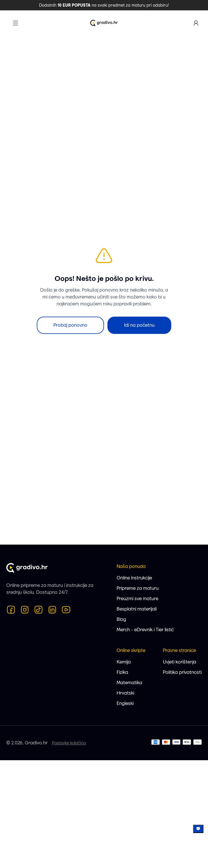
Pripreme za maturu (138, 588)
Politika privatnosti (182, 672)
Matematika (129, 683)
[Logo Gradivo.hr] (104, 23)
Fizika (122, 672)
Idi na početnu (139, 325)
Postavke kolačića (69, 743)
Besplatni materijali (137, 609)
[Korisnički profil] (196, 23)
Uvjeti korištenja (179, 662)
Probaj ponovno (70, 325)
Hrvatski (125, 693)
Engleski (125, 703)
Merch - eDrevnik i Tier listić (145, 630)
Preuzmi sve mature (137, 599)
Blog (121, 619)
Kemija (124, 662)
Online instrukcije (134, 578)
